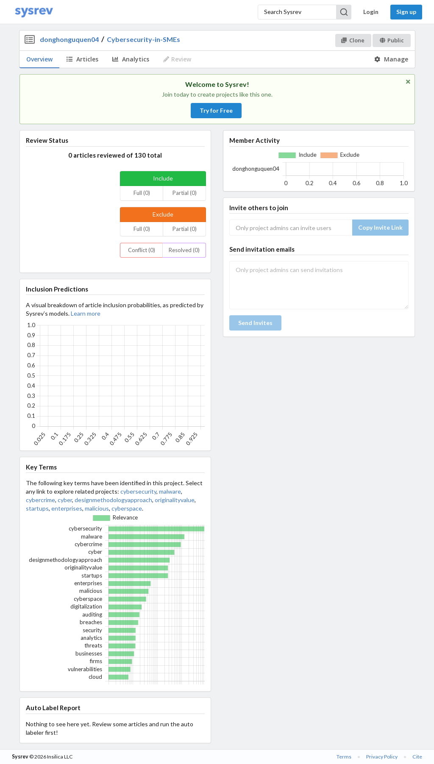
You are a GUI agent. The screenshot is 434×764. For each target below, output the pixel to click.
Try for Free (216, 110)
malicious (97, 508)
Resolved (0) (184, 250)
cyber (65, 499)
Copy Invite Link (380, 227)
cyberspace (126, 508)
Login (370, 11)
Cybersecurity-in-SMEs (143, 39)
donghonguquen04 (69, 39)
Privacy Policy (382, 756)
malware (170, 491)
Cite (417, 756)
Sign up (406, 11)
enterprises (66, 508)
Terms (344, 756)
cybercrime (40, 499)
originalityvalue (175, 499)
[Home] (34, 12)
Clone (353, 40)
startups (37, 508)
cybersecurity (138, 491)
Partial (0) (184, 192)
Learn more (85, 313)
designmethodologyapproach (113, 499)
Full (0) (142, 192)
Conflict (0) (141, 250)
